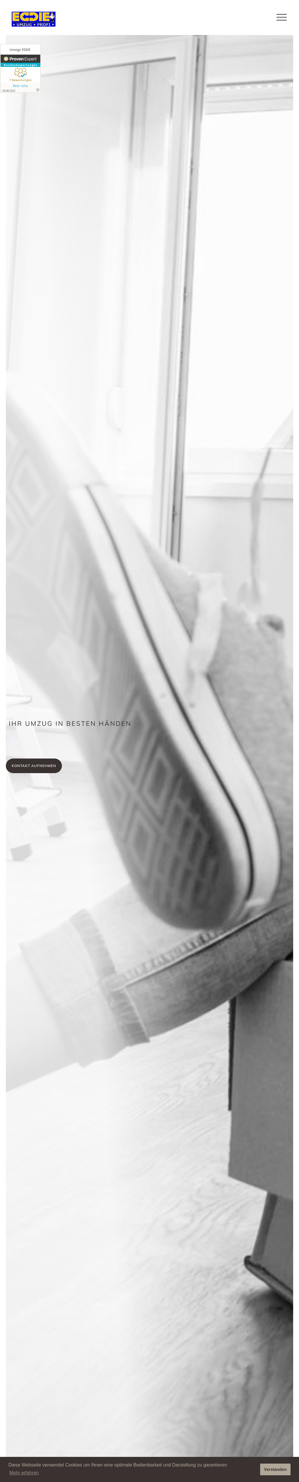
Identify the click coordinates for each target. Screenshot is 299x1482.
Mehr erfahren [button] (24, 1472)
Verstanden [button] (275, 1469)
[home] (32, 19)
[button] (281, 17)
